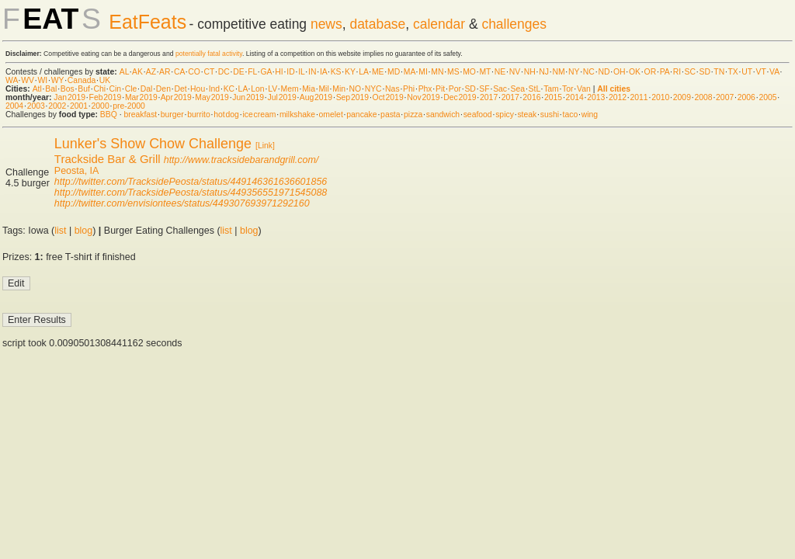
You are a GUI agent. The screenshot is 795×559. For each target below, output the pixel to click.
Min (338, 89)
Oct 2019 (388, 97)
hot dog (226, 114)
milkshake (297, 114)
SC (690, 72)
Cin (115, 89)
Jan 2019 (69, 97)
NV (514, 72)
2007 (725, 97)
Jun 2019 (248, 97)
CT (208, 72)
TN (718, 72)
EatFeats (147, 22)
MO (469, 72)
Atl (37, 89)
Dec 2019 (459, 97)
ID (290, 72)
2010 (660, 97)
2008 (703, 97)
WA (11, 80)
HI (279, 72)
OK (635, 72)
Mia (308, 89)
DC (224, 72)
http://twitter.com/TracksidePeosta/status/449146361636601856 (190, 181)
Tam (551, 89)
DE (238, 72)
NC (589, 72)
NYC (373, 89)
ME (378, 72)
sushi (549, 114)
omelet (331, 114)
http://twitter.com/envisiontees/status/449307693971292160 (182, 203)
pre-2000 (129, 106)
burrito (198, 114)
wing (589, 114)
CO (194, 72)
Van (584, 89)
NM (558, 72)
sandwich (443, 114)
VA (774, 72)
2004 (14, 106)
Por (455, 89)
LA (363, 72)
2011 (639, 97)
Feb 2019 (105, 97)
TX (733, 72)
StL (534, 89)
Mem (290, 89)
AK (137, 72)
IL (301, 72)
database (377, 24)
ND (603, 72)
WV (27, 80)
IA (323, 72)
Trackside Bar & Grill (107, 158)
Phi (409, 89)
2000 (100, 106)
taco (570, 114)
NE (500, 72)
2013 (596, 97)
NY (573, 72)
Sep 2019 (352, 97)
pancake (361, 114)
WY (57, 80)
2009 (682, 97)
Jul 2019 (282, 97)
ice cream (259, 114)
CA (179, 72)
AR (164, 72)
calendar (439, 24)
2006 (746, 97)
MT (485, 72)
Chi (99, 89)
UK (104, 80)
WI (43, 80)
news (326, 24)
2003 (36, 106)
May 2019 (212, 97)
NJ (544, 72)
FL (252, 72)
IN (312, 72)
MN (437, 72)
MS (453, 72)
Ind (214, 89)
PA (665, 72)
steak (526, 114)
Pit (440, 89)
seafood (477, 114)
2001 (79, 106)
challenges (514, 24)
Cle (131, 89)
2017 (489, 97)
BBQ (108, 114)
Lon (257, 89)
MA (409, 72)
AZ (151, 72)
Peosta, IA (76, 170)
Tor (567, 89)
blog (84, 230)
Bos (68, 89)
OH (619, 72)
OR (650, 72)
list (60, 230)
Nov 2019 (423, 97)
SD (705, 72)
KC (229, 89)
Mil (323, 89)
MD (393, 72)
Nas (392, 89)
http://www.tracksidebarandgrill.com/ (241, 160)
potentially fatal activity (208, 53)
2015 (553, 97)
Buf (84, 89)
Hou (197, 89)
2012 (618, 97)
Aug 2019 (316, 97)
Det (180, 89)
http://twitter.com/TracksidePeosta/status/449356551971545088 (190, 192)
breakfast (140, 114)
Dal (147, 89)
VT (761, 72)
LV (272, 89)
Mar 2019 (141, 97)
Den (163, 89)
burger (172, 114)
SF (484, 89)
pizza (413, 114)
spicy (504, 114)
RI (677, 72)
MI (423, 72)
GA (265, 72)
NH (530, 72)
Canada (81, 80)
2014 (575, 97)
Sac (500, 89)
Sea (518, 89)
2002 (57, 106)
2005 (767, 97)
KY (350, 72)
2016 (531, 97)
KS (336, 72)
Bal (51, 89)
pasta (390, 114)
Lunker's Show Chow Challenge (153, 143)
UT (746, 72)
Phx (425, 89)
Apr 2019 (176, 97)
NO (355, 89)
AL (124, 72)
